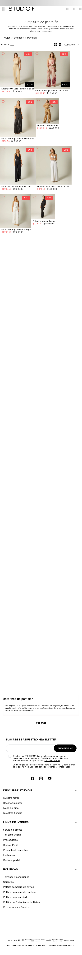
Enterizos (19, 37)
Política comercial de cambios (19, 892)
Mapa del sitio (11, 808)
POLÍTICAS (10, 869)
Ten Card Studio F (13, 834)
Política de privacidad (15, 897)
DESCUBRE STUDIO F (17, 790)
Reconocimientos (13, 803)
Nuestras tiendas (12, 813)
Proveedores (10, 839)
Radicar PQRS (10, 845)
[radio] (55, 44)
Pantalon (32, 37)
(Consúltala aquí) (52, 760)
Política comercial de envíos (18, 887)
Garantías (8, 882)
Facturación (9, 855)
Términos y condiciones (16, 877)
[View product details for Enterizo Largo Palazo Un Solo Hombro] (52, 74)
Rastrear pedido (12, 860)
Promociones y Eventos (16, 907)
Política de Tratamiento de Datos (21, 902)
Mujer (7, 37)
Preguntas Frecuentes (15, 850)
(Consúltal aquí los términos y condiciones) (49, 767)
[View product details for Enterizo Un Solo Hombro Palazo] (17, 74)
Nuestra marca (11, 797)
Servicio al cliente (12, 829)
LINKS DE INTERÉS (16, 822)
